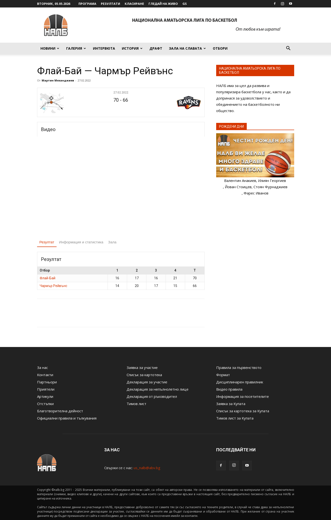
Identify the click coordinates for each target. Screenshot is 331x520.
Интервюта (104, 48)
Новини (49, 48)
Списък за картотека (144, 374)
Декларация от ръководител (152, 396)
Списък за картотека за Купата (242, 410)
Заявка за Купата (230, 403)
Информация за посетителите (242, 396)
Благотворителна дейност (60, 410)
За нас (42, 367)
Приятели (45, 389)
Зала (112, 242)
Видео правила (229, 389)
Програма (87, 3)
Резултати (110, 3)
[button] (288, 48)
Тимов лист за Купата (234, 418)
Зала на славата (187, 48)
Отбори (220, 48)
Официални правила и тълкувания (67, 418)
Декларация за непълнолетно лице (157, 389)
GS (184, 3)
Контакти (45, 374)
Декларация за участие (147, 382)
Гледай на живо (163, 3)
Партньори (47, 382)
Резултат (46, 242)
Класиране (134, 3)
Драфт (155, 48)
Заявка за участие (142, 367)
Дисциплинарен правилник (239, 382)
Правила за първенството (238, 367)
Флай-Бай (47, 278)
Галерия (76, 48)
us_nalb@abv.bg (147, 467)
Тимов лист (136, 403)
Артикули (45, 396)
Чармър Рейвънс (53, 286)
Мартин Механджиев (58, 80)
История (132, 48)
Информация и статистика (81, 242)
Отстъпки (45, 403)
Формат (223, 374)
